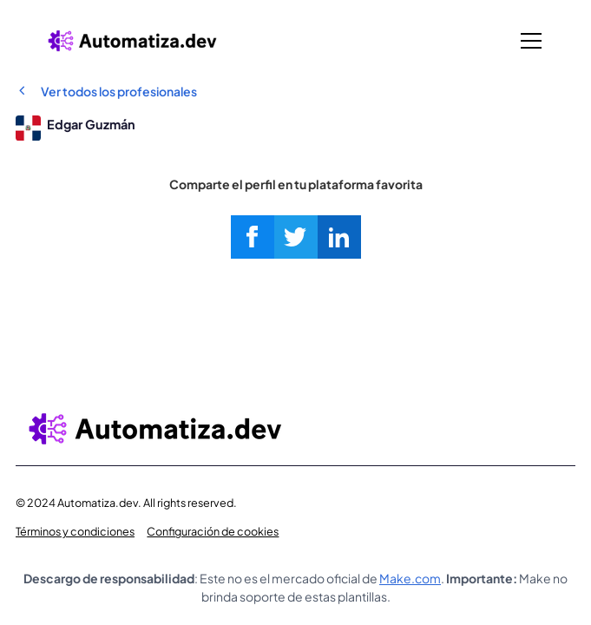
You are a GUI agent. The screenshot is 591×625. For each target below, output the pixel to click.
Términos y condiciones (75, 531)
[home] (132, 40)
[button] (528, 41)
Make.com (410, 578)
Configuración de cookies (213, 531)
